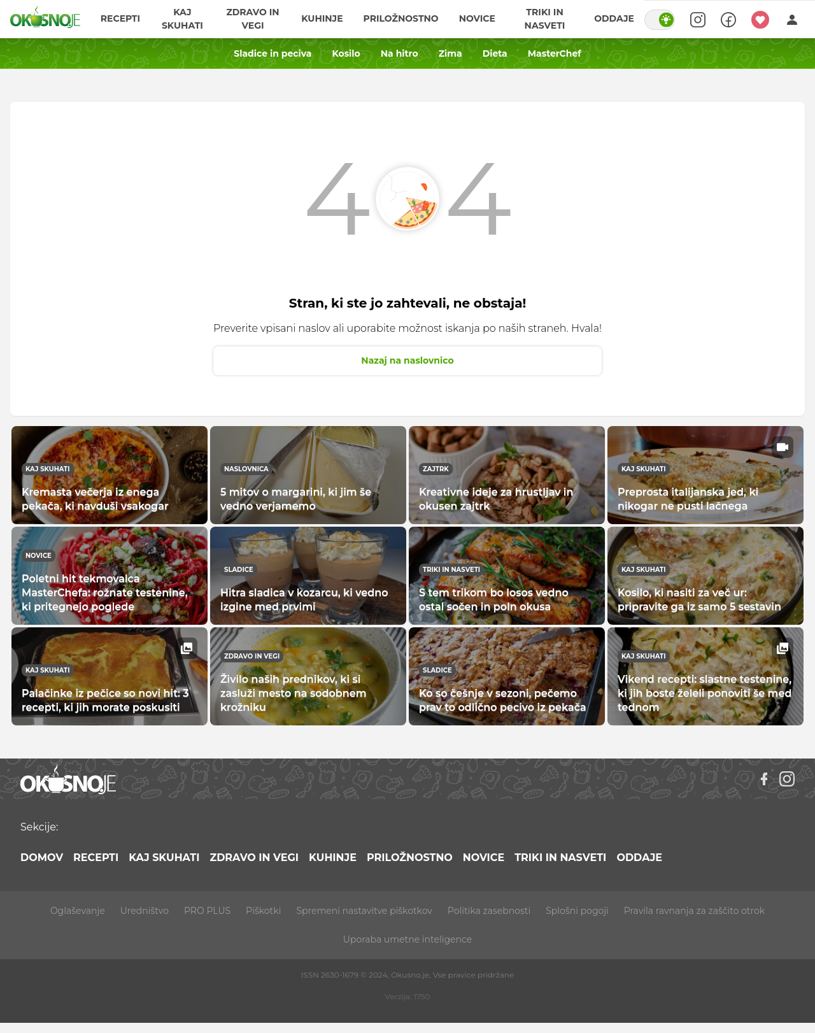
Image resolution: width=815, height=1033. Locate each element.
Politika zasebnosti (489, 910)
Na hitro (399, 53)
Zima (450, 53)
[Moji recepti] (760, 19)
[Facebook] (764, 779)
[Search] (697, 19)
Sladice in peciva (272, 53)
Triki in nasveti (545, 18)
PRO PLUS (207, 910)
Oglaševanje (77, 910)
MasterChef (554, 53)
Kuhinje (322, 19)
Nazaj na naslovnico (407, 360)
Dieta (495, 53)
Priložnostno (401, 19)
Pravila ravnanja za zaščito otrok (694, 910)
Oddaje (614, 19)
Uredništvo (144, 910)
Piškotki (263, 910)
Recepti (120, 19)
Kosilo (346, 53)
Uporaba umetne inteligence (407, 939)
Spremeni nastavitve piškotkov (364, 910)
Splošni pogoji (577, 910)
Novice (477, 19)
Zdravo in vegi (253, 18)
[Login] (792, 19)
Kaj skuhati (182, 18)
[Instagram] (787, 779)
